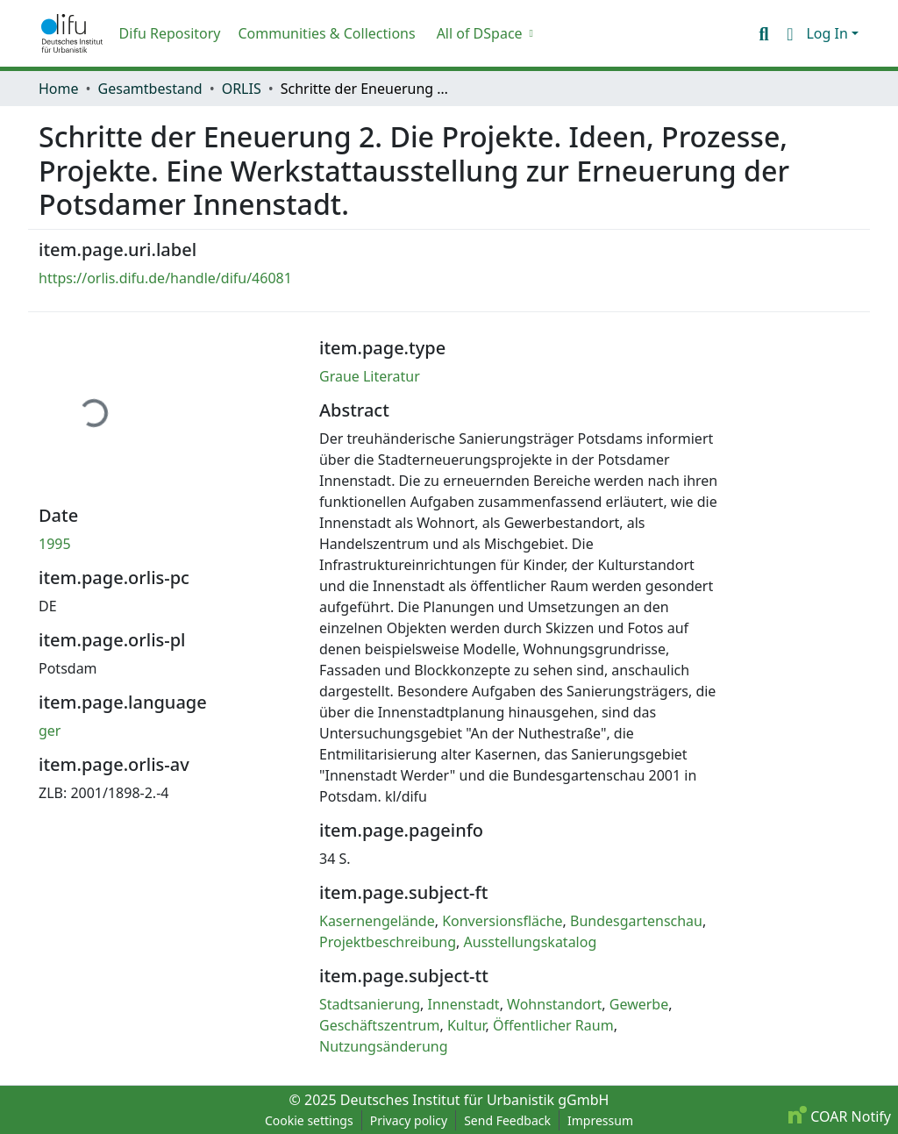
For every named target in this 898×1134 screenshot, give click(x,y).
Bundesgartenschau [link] (636, 921)
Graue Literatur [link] (369, 376)
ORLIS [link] (241, 88)
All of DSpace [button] (480, 33)
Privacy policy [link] (409, 1120)
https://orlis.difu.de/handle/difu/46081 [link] (165, 278)
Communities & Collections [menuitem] (326, 33)
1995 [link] (55, 543)
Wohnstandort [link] (554, 1004)
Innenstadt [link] (464, 1004)
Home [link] (59, 88)
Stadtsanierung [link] (369, 1004)
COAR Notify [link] (839, 1116)
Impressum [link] (600, 1120)
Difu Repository (170, 33)
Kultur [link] (466, 1025)
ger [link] (50, 730)
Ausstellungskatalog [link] (530, 942)
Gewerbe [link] (638, 1004)
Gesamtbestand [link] (150, 88)
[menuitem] (483, 33)
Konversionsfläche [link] (502, 921)
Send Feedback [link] (507, 1120)
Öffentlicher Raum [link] (553, 1025)
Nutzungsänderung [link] (383, 1046)
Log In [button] (829, 33)
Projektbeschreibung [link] (387, 942)
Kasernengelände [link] (377, 921)
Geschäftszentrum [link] (379, 1025)
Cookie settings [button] (309, 1120)
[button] (72, 33)
